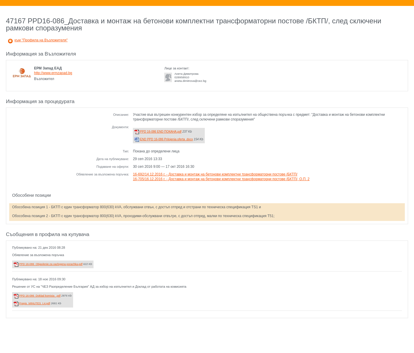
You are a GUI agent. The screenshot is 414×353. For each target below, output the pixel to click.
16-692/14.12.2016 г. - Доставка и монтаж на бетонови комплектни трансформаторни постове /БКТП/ (215, 174)
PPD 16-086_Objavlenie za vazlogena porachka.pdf (51, 264)
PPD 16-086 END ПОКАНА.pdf (160, 131)
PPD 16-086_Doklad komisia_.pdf (40, 295)
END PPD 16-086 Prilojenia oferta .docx (166, 139)
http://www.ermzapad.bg (53, 73)
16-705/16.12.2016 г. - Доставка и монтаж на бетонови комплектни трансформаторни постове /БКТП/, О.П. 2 (221, 179)
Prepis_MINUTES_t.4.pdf (34, 303)
